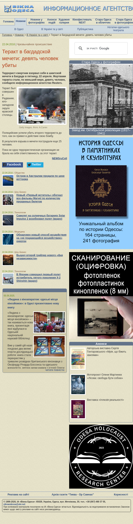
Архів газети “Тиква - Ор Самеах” (73, 494)
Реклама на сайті (18, 494)
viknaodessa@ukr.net (14, 504)
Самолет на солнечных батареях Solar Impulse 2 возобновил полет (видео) (40, 217)
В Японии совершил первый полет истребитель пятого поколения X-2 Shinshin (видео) (38, 277)
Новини (20, 21)
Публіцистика (85, 29)
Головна (8, 21)
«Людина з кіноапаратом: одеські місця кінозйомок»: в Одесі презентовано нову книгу (33, 303)
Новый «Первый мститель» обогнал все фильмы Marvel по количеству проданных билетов (39, 198)
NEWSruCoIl (59, 158)
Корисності (121, 494)
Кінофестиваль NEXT (82, 21)
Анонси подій (52, 21)
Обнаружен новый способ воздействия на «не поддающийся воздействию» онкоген (41, 238)
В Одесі (19, 29)
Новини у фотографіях (36, 21)
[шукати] (100, 48)
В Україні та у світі (52, 29)
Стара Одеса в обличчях (103, 21)
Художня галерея (64, 21)
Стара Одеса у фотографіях (101, 62)
